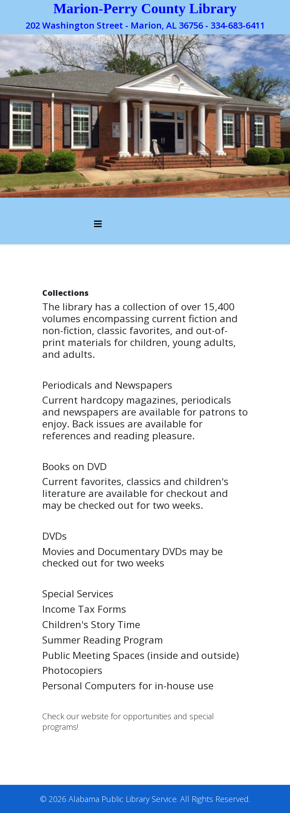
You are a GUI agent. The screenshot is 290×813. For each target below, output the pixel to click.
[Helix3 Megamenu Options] (98, 224)
